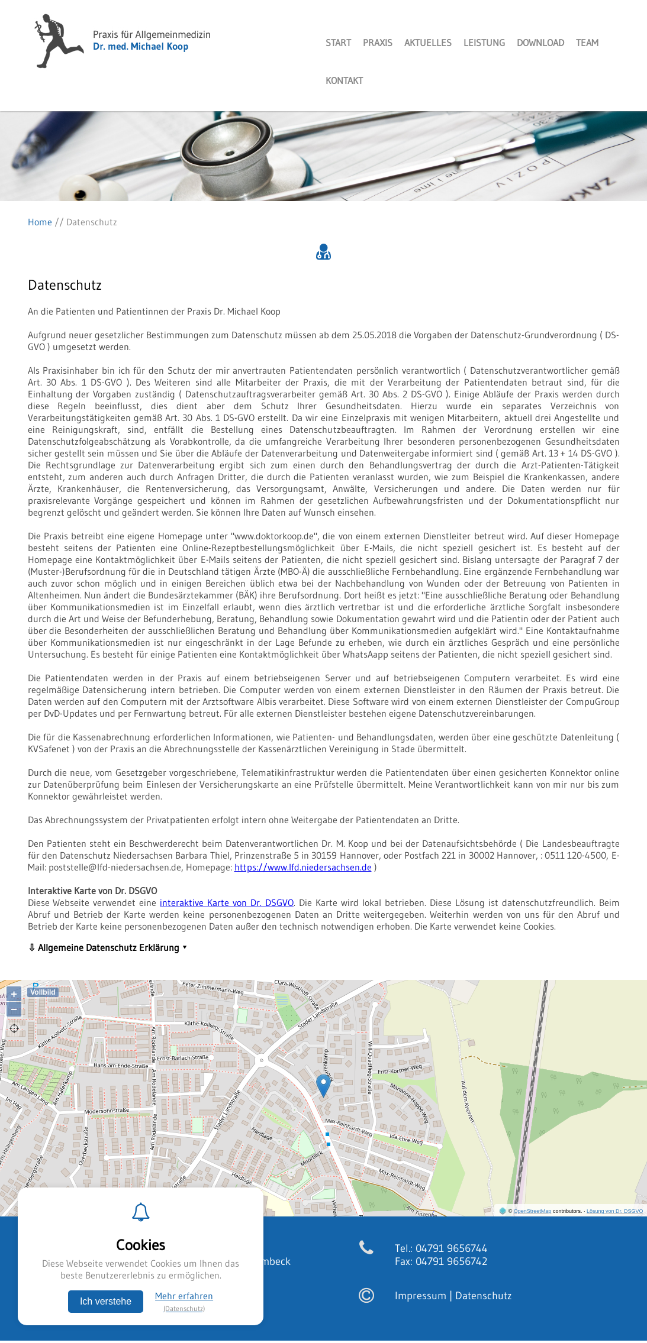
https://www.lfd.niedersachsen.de (303, 867)
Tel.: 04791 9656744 (441, 1248)
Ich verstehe (105, 1301)
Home (40, 222)
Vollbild (42, 992)
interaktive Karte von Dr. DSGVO (227, 902)
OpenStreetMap (533, 1211)
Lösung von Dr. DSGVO (615, 1211)
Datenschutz (483, 1295)
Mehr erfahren (184, 1301)
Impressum (420, 1295)
